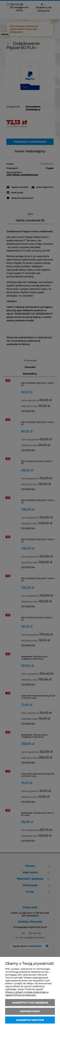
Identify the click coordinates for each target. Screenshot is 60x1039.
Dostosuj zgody (30, 1011)
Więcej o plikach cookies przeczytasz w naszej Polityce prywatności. (26, 993)
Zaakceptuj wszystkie (30, 1020)
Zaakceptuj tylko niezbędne (30, 1002)
